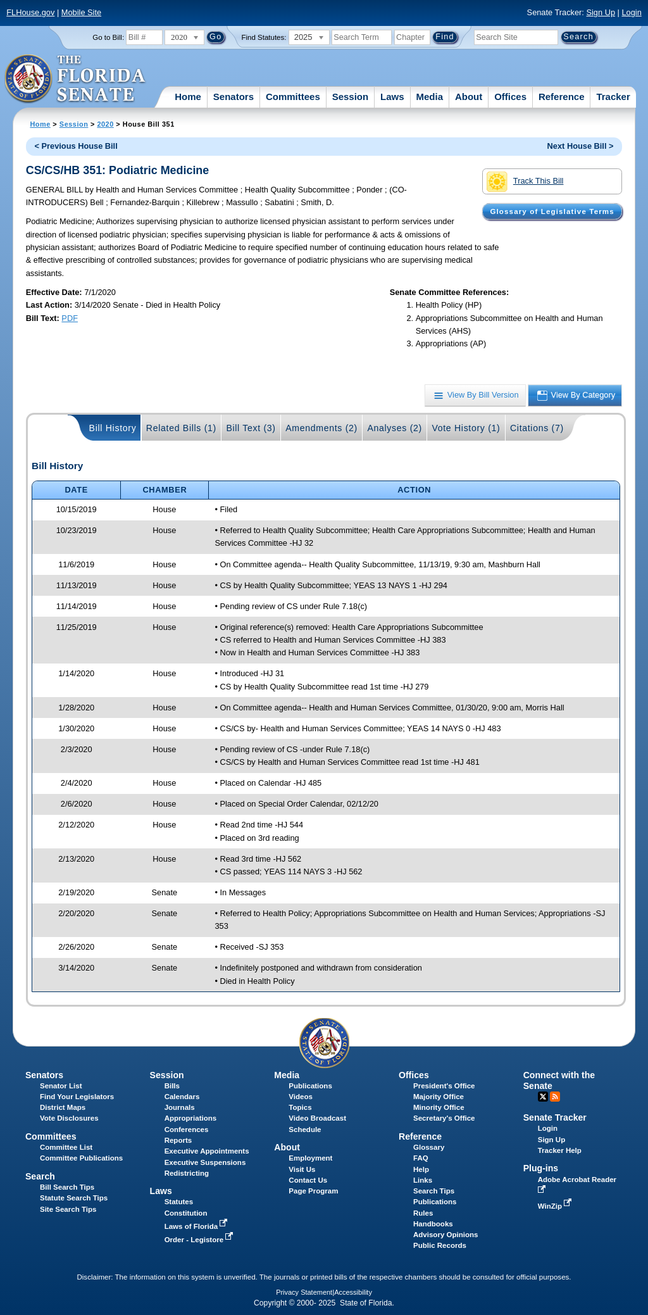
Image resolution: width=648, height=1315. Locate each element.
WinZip (556, 1206)
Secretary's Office (444, 1118)
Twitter (543, 1097)
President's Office (444, 1086)
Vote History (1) (466, 428)
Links (422, 1180)
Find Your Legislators (77, 1096)
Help (421, 1169)
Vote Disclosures (69, 1118)
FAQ (420, 1158)
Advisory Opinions (445, 1234)
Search (40, 1176)
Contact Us (308, 1180)
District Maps (62, 1107)
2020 (105, 124)
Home (188, 96)
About (468, 96)
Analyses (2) (394, 428)
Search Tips (433, 1191)
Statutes (179, 1201)
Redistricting (187, 1173)
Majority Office (438, 1096)
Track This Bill (525, 182)
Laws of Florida (197, 1226)
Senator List (61, 1086)
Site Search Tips (68, 1209)
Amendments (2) (321, 428)
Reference (562, 96)
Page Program (313, 1191)
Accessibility (353, 1292)
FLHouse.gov (30, 12)
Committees (293, 96)
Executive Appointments (207, 1151)
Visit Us (302, 1169)
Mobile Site (81, 12)
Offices (510, 96)
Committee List (66, 1147)
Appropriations (191, 1118)
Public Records (439, 1245)
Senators (233, 96)
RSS (555, 1097)
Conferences (187, 1129)
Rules (423, 1213)
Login (631, 12)
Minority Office (438, 1107)
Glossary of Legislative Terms (552, 211)
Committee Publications (81, 1158)
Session (350, 96)
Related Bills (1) (181, 428)
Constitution (186, 1213)
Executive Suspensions (205, 1162)
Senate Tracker (555, 1117)
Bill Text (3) (250, 428)
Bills (172, 1086)
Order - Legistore (200, 1239)
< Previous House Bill (76, 146)
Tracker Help (560, 1150)
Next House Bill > (580, 146)
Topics (300, 1107)
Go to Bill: (108, 37)
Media (430, 96)
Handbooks (433, 1224)
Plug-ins (541, 1168)
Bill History (113, 428)
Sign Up (600, 12)
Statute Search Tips (74, 1198)
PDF (69, 318)
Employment (310, 1158)
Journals (180, 1107)
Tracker (613, 96)
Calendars (182, 1096)
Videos (301, 1096)
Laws (392, 96)
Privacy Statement (304, 1292)
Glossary (428, 1147)
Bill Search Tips (67, 1187)
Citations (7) (537, 428)
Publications (310, 1086)
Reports (178, 1140)
